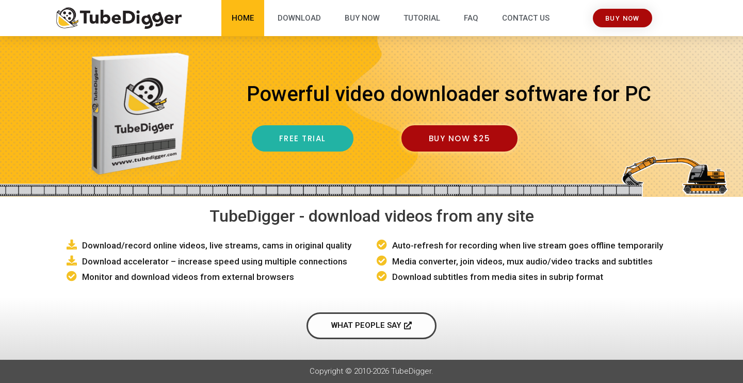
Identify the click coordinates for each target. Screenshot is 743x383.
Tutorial (421, 18)
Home (243, 18)
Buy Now (362, 18)
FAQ (471, 18)
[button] (622, 18)
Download (299, 18)
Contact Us (526, 18)
